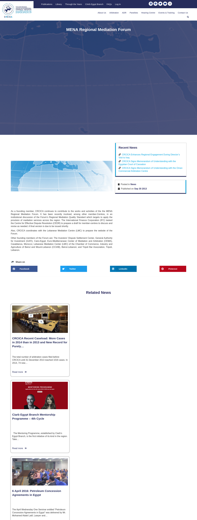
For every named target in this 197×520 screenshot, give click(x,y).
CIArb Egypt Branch (138, 4)
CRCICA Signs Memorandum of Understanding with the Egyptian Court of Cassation (163, 263)
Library (102, 4)
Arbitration (107, 13)
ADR (117, 13)
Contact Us (176, 13)
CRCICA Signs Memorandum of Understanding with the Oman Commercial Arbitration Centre (161, 272)
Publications (90, 4)
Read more (19, 458)
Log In (161, 4)
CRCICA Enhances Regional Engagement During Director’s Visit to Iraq (162, 253)
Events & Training (160, 13)
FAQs (153, 4)
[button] (188, 13)
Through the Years (117, 4)
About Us (95, 13)
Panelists (127, 13)
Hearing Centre (142, 13)
